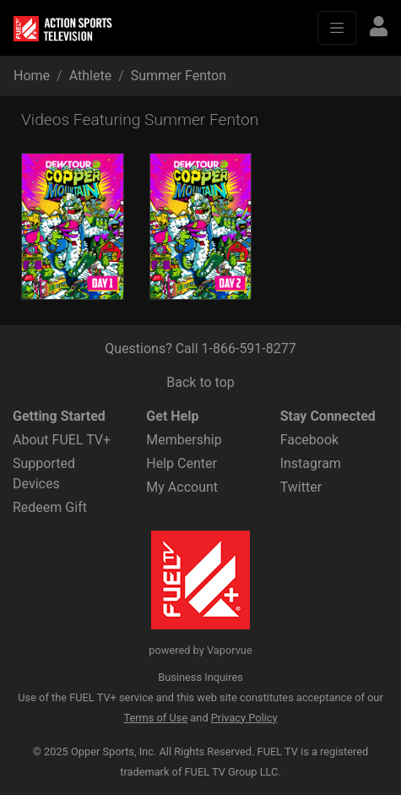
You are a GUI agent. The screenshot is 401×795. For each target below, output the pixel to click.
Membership (183, 440)
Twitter (301, 487)
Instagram (310, 463)
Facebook (309, 440)
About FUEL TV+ (62, 440)
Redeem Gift (50, 507)
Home (32, 76)
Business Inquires (200, 677)
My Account (182, 487)
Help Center (181, 463)
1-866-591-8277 (249, 348)
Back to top (200, 382)
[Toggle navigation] (336, 28)
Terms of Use (155, 717)
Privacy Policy (244, 717)
